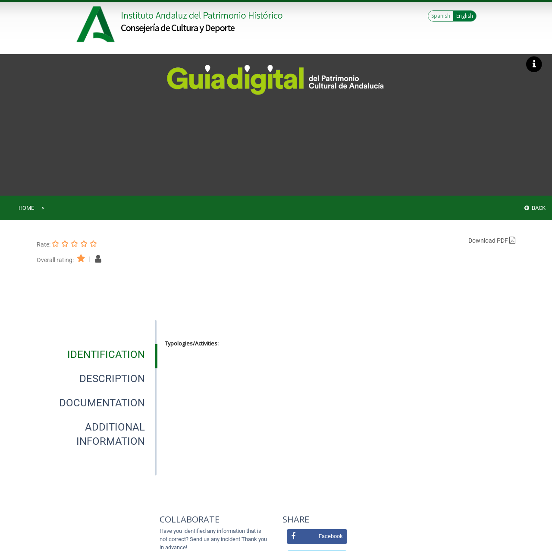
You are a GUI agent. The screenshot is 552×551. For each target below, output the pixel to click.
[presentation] (96, 354)
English (464, 15)
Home (26, 208)
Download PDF (491, 240)
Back (535, 208)
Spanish (440, 15)
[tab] (106, 354)
